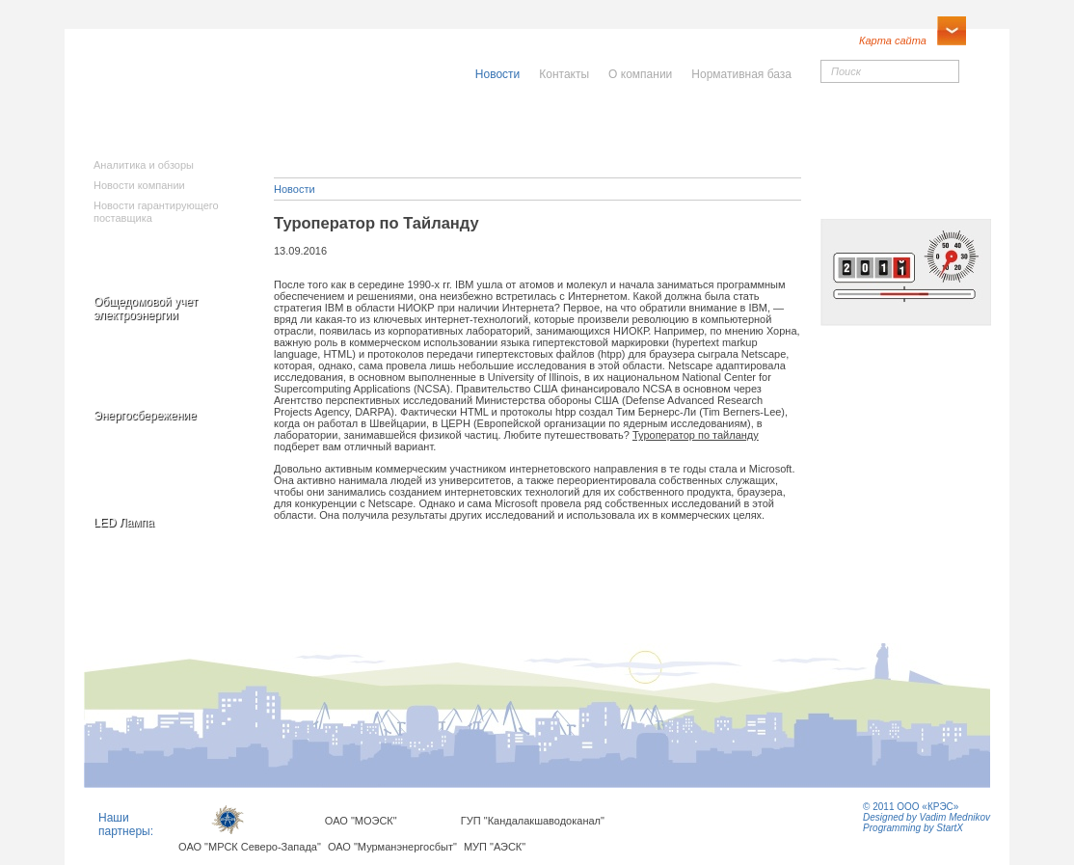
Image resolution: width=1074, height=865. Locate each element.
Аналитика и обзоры (144, 165)
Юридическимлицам (751, 129)
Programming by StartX (913, 828)
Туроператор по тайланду (695, 435)
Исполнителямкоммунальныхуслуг (390, 135)
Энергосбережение (145, 415)
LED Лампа (124, 522)
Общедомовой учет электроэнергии (146, 308)
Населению (579, 122)
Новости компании (139, 185)
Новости (294, 189)
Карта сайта (892, 40)
